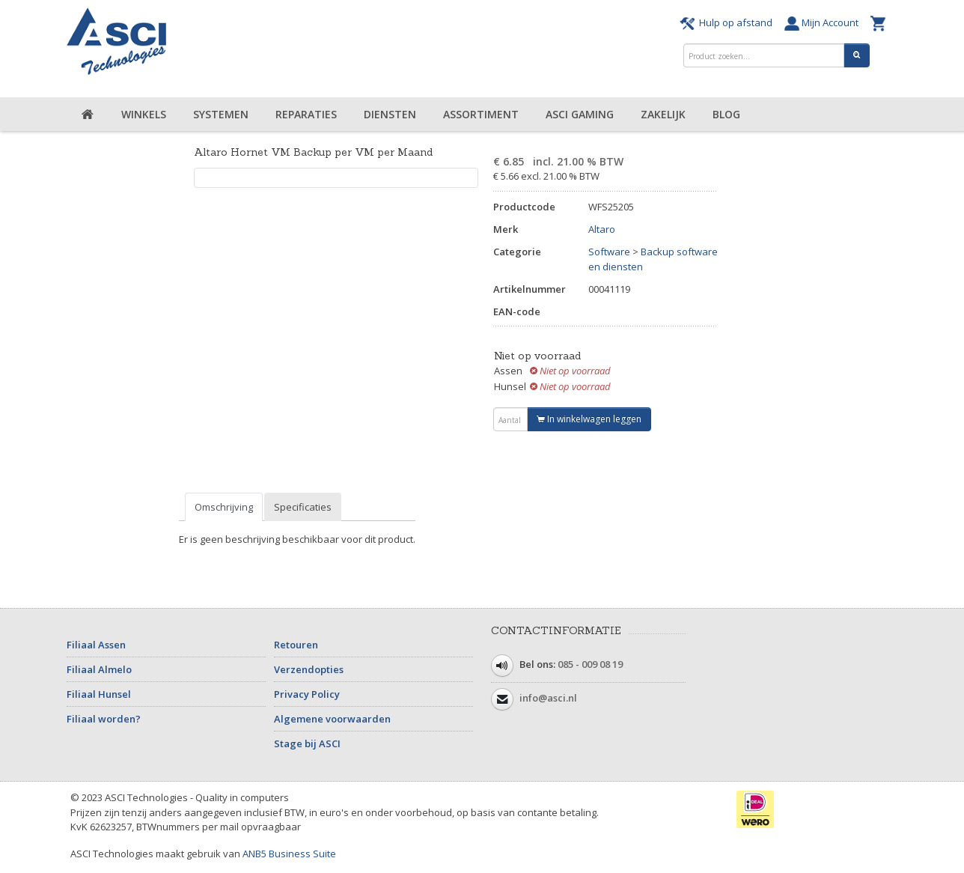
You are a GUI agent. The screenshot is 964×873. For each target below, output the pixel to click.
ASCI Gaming (580, 114)
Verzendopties (309, 669)
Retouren (296, 644)
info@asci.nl (548, 698)
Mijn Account (823, 22)
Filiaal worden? (104, 719)
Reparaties (306, 114)
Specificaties (303, 507)
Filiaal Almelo (99, 669)
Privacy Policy (307, 694)
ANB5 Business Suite (289, 853)
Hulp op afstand (728, 22)
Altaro (601, 229)
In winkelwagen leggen (589, 419)
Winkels (143, 114)
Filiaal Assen (96, 644)
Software (609, 251)
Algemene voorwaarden (332, 719)
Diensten (390, 114)
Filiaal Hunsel (99, 694)
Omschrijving (224, 507)
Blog (726, 114)
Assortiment (481, 114)
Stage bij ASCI (307, 743)
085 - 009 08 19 (590, 664)
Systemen (220, 114)
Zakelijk (663, 114)
